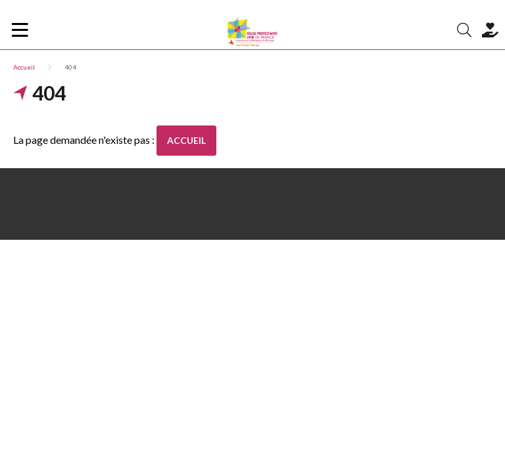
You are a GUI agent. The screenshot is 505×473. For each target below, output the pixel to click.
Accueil (24, 67)
